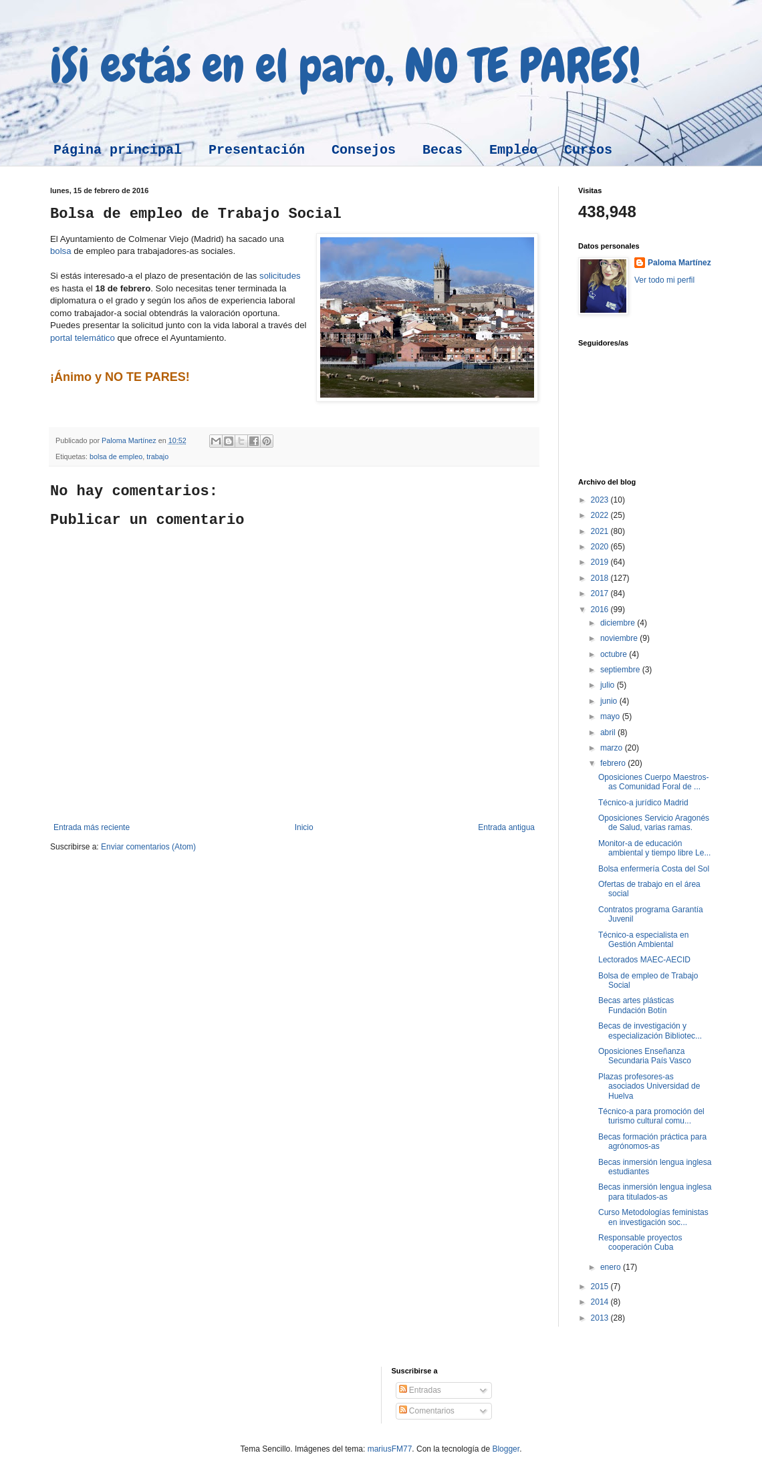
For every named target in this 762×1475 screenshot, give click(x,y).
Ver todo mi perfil (664, 280)
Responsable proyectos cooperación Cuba (640, 1242)
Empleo (513, 150)
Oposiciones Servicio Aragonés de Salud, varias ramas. (653, 822)
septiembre (621, 669)
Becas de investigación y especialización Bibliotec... (650, 1030)
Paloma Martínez (679, 262)
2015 (601, 1286)
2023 (601, 500)
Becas (442, 150)
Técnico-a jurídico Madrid (643, 802)
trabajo (157, 456)
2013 (601, 1318)
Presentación (257, 150)
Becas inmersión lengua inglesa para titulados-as (654, 1191)
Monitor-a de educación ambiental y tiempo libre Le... (654, 848)
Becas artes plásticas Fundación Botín (636, 1005)
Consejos (364, 150)
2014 (601, 1302)
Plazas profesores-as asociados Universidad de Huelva (649, 1086)
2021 (601, 531)
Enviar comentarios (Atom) (148, 846)
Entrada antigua (506, 827)
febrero (614, 763)
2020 (601, 546)
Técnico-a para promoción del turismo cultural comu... (651, 1116)
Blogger (505, 1449)
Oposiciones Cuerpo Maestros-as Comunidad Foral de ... (653, 782)
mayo (611, 716)
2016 (601, 609)
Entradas (420, 1390)
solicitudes (280, 276)
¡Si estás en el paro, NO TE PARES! (345, 65)
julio (608, 685)
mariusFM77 (390, 1449)
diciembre (618, 623)
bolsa (61, 251)
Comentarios (427, 1411)
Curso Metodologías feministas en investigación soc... (653, 1217)
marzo (612, 748)
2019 (601, 562)
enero (611, 1267)
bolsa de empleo (116, 456)
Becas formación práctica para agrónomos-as (652, 1141)
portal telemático (82, 338)
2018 (601, 578)
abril (609, 732)
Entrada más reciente (91, 827)
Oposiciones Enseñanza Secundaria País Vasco (644, 1056)
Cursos (588, 150)
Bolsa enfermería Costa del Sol (653, 869)
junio (610, 701)
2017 (601, 593)
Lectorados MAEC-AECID (644, 959)
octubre (614, 654)
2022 (601, 515)
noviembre (620, 638)
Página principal (117, 150)
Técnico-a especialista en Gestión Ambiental (643, 939)
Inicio (304, 827)
